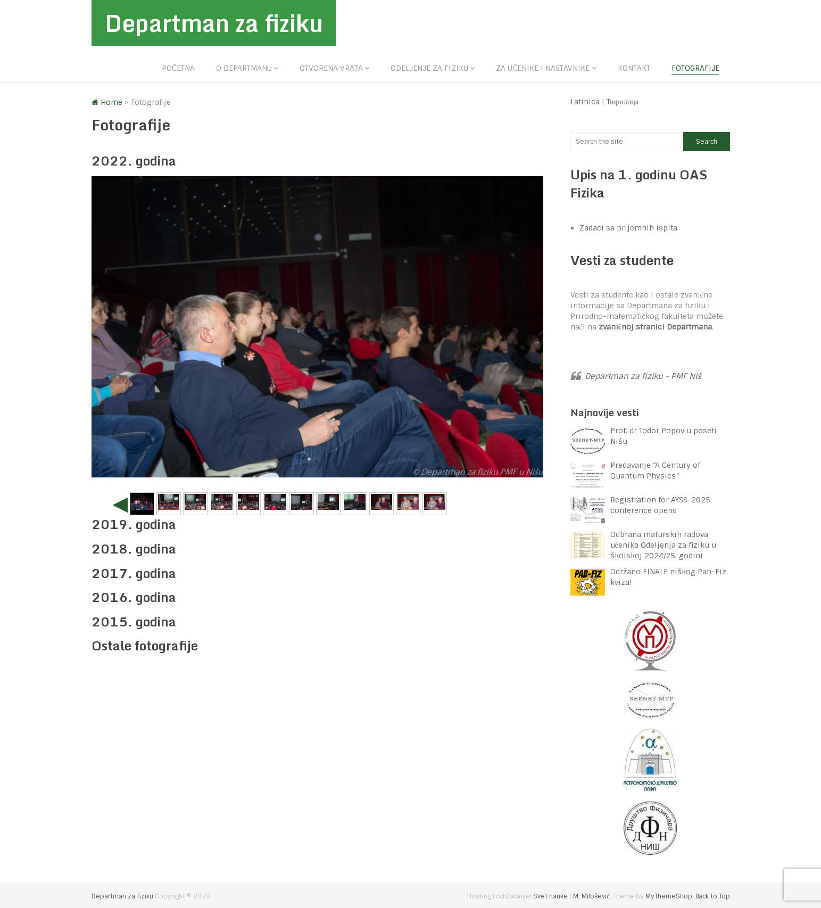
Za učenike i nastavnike (543, 68)
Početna (178, 68)
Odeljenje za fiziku (429, 68)
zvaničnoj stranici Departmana (655, 327)
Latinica (585, 101)
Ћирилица (623, 101)
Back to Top (712, 896)
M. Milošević (591, 896)
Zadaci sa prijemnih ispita (628, 228)
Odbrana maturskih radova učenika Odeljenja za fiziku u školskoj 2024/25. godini (663, 545)
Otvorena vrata (331, 68)
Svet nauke (550, 896)
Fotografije (695, 68)
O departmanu (244, 68)
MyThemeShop (668, 896)
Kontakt (634, 68)
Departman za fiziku (214, 23)
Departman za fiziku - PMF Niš (643, 376)
